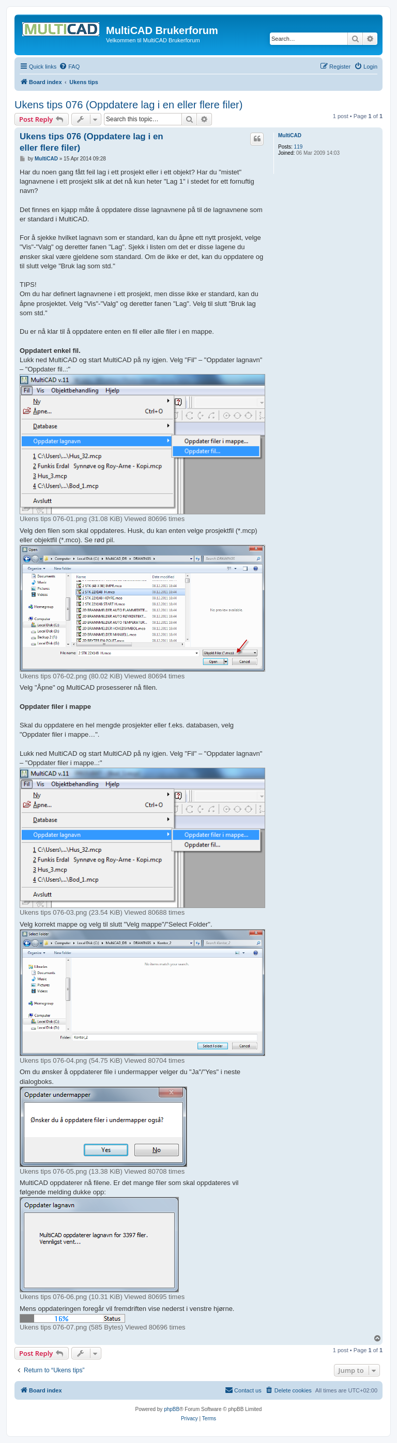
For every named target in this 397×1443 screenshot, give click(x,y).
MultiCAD (289, 135)
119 (298, 147)
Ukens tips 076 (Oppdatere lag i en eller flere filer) (128, 104)
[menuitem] (69, 66)
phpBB (171, 1409)
